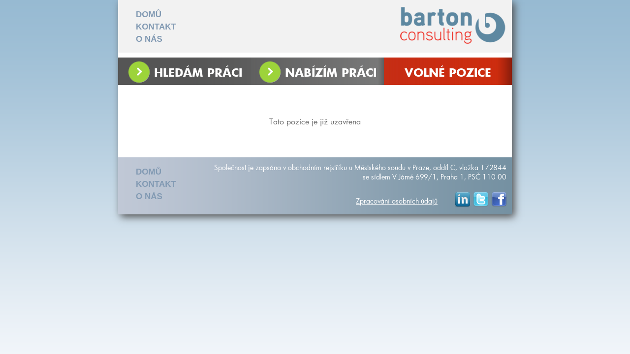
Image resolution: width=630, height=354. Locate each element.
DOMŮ (148, 14)
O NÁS (149, 39)
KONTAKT (156, 26)
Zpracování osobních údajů (397, 201)
